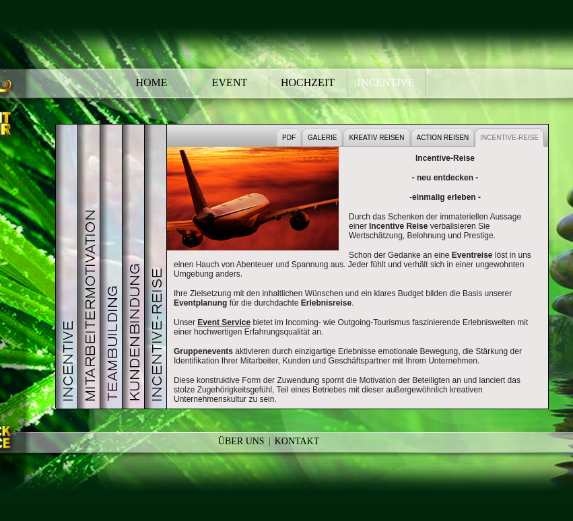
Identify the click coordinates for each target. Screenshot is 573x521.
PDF (289, 137)
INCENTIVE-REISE (509, 137)
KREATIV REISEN (376, 137)
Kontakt (297, 441)
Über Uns (241, 441)
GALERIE (322, 137)
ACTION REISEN (443, 137)
